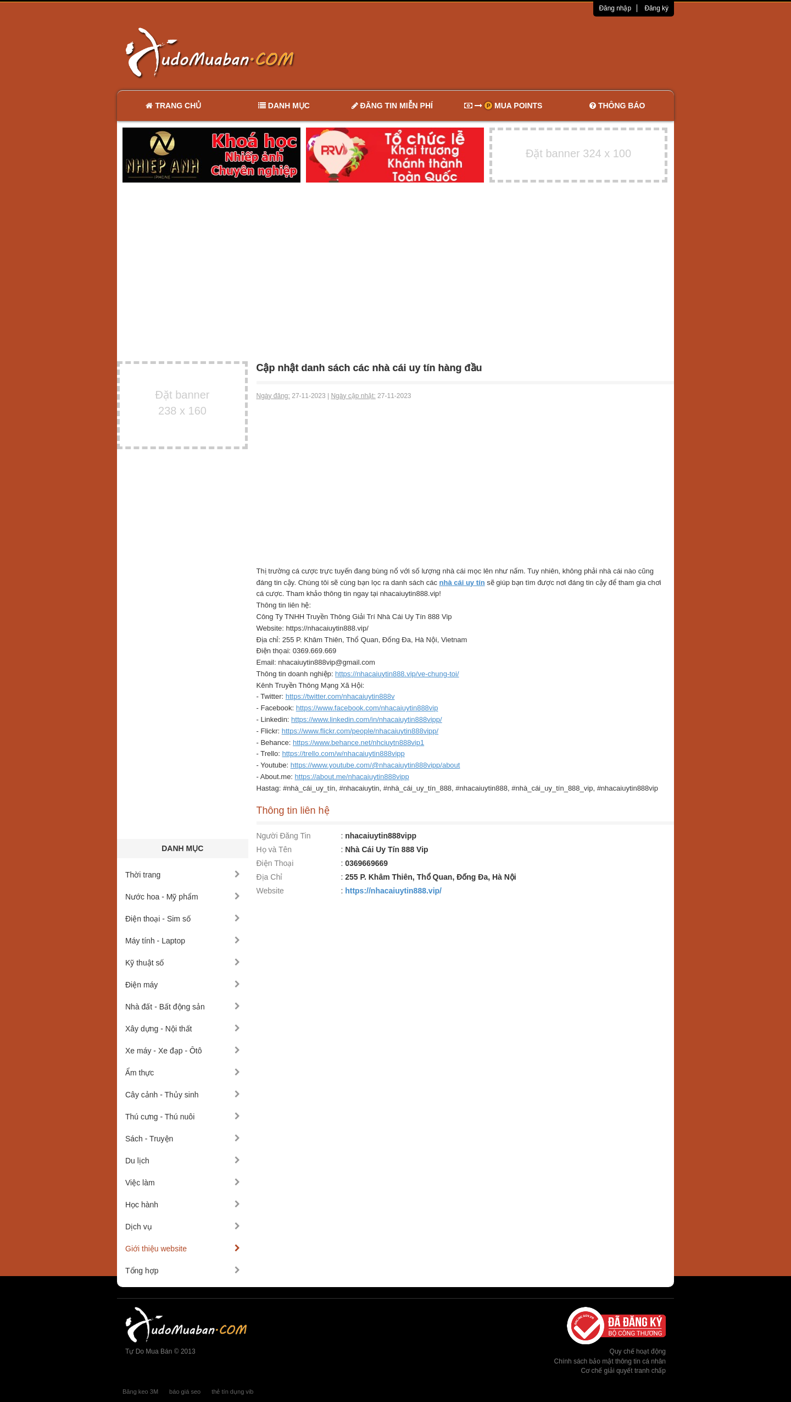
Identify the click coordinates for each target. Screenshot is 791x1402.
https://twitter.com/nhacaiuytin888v (340, 696)
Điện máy (182, 984)
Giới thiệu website (182, 1248)
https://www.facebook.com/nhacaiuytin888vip (367, 708)
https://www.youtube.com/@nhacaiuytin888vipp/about (375, 765)
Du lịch (182, 1160)
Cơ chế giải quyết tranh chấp (623, 1371)
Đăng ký (656, 8)
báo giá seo (184, 1391)
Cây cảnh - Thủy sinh (182, 1094)
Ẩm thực (182, 1072)
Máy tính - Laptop (182, 940)
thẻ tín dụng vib (232, 1391)
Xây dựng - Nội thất (182, 1028)
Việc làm (182, 1182)
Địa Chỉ (270, 877)
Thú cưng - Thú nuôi (182, 1116)
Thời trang (182, 874)
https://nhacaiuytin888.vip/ (393, 890)
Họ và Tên (274, 849)
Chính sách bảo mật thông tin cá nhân (610, 1361)
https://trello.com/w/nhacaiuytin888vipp (343, 753)
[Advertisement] (511, 52)
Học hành (182, 1204)
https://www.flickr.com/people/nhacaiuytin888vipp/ (360, 731)
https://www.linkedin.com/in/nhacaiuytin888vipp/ (366, 719)
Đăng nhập (615, 8)
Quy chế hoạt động (638, 1351)
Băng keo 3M (140, 1391)
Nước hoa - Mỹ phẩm (182, 896)
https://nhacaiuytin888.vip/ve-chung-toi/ (397, 674)
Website (270, 890)
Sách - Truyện (182, 1138)
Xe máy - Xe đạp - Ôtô (182, 1050)
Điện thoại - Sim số (182, 918)
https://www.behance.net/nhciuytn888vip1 (358, 742)
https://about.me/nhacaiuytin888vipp (352, 776)
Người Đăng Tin (284, 835)
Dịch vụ (182, 1226)
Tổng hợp (182, 1270)
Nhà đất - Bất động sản (182, 1006)
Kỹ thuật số (182, 962)
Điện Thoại (275, 863)
